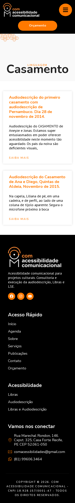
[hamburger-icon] (65, 10)
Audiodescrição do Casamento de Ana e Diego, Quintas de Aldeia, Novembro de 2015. (37, 181)
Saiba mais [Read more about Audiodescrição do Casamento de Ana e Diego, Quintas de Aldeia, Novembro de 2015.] (19, 219)
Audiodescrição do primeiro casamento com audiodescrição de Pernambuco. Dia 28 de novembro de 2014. (34, 107)
